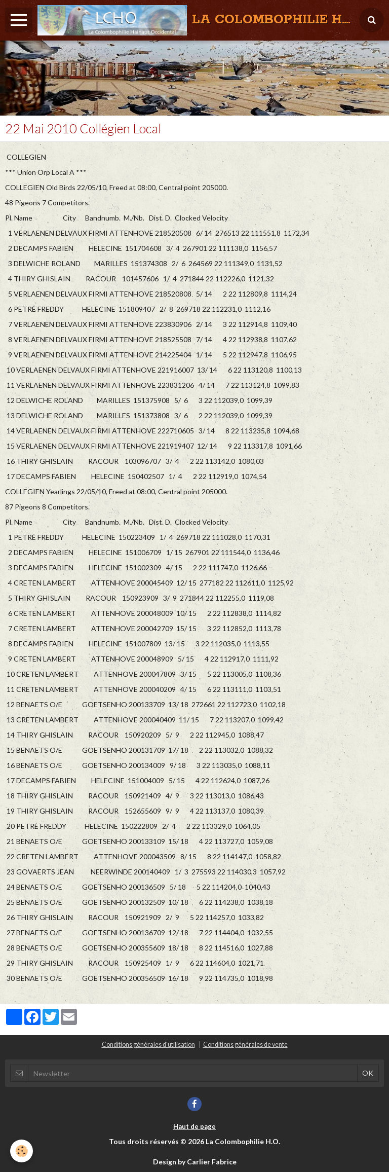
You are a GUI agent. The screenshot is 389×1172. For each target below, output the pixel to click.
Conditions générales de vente (245, 1044)
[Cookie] (21, 1151)
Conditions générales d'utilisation (148, 1044)
